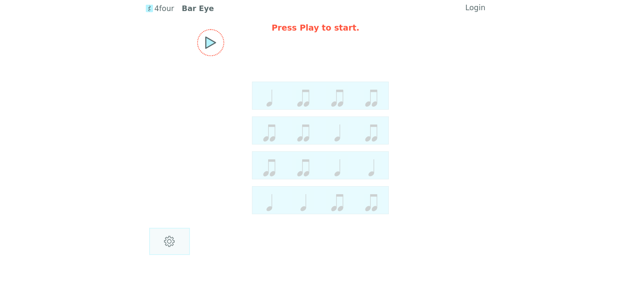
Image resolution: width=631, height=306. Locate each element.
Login (475, 7)
